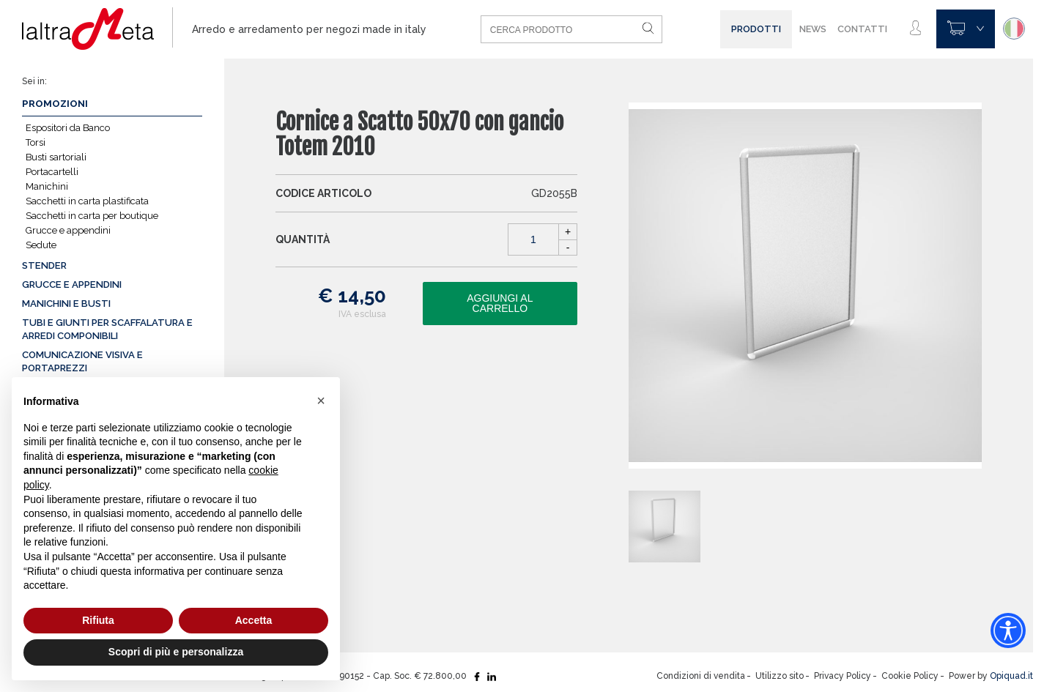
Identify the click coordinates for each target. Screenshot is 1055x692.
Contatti (862, 28)
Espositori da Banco (68, 127)
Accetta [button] (254, 620)
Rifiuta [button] (98, 620)
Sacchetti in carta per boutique (92, 215)
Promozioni (55, 103)
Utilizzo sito (779, 676)
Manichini (47, 186)
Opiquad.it (1011, 676)
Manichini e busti (66, 303)
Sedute (41, 244)
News (812, 28)
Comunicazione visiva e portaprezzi (82, 361)
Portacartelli (52, 171)
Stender (44, 265)
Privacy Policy (842, 676)
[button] (321, 400)
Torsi (35, 142)
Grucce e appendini (68, 230)
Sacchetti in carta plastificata (87, 201)
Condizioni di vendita (700, 676)
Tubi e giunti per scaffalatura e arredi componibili (107, 329)
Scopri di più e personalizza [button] (175, 652)
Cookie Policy (910, 676)
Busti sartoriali (56, 157)
